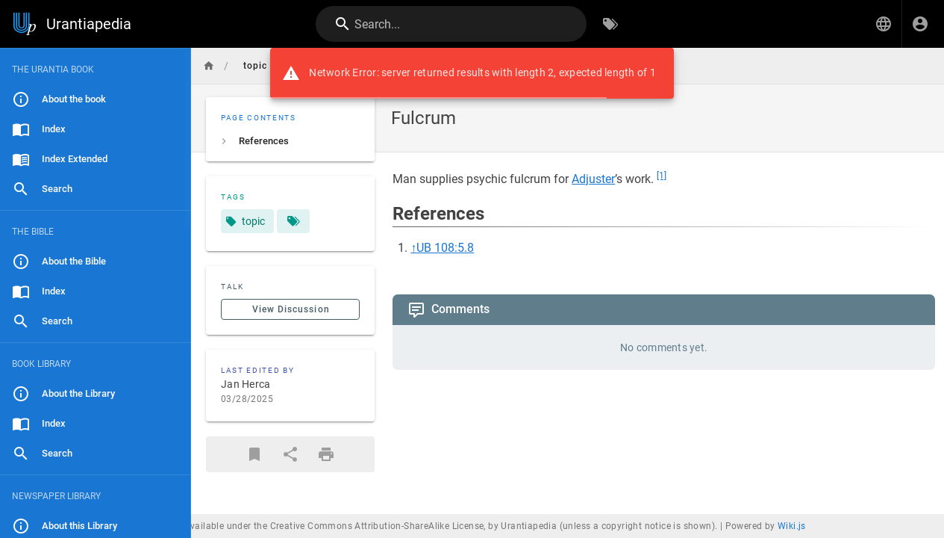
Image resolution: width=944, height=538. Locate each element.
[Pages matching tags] (293, 221)
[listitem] (290, 141)
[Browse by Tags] (610, 24)
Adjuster (593, 179)
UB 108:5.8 (445, 248)
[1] (661, 175)
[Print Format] (326, 454)
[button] (883, 24)
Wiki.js (792, 526)
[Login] (920, 24)
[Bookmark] (254, 454)
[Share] (290, 454)
